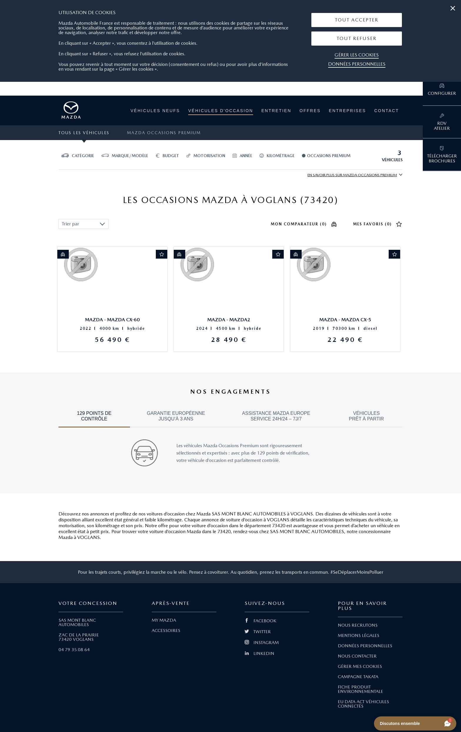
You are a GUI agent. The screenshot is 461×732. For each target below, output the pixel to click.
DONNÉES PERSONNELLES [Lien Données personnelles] (365, 645)
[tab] (94, 418)
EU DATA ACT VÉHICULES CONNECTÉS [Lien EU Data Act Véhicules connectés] (363, 704)
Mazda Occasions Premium (164, 132)
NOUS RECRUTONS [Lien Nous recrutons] (358, 625)
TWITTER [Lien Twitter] (258, 631)
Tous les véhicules (84, 132)
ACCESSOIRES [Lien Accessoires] (166, 630)
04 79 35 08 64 (74, 649)
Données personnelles (356, 64)
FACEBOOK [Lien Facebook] (260, 620)
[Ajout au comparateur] (63, 254)
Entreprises (347, 111)
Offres (310, 111)
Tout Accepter (356, 20)
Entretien (276, 111)
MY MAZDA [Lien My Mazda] (164, 620)
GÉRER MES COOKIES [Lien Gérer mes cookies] (360, 666)
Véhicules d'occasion (220, 111)
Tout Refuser (357, 38)
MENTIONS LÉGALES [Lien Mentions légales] (358, 635)
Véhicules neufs (155, 111)
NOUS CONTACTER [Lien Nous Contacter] (357, 656)
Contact (386, 111)
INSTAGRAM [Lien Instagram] (262, 642)
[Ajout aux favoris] (162, 254)
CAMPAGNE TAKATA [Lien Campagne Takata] (358, 676)
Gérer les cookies (357, 55)
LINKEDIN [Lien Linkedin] (259, 653)
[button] (356, 20)
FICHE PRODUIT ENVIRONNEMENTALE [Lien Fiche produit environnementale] (360, 689)
